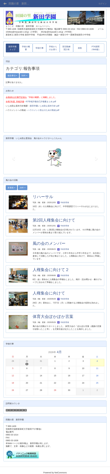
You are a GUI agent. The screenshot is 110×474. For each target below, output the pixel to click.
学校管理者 (63, 203)
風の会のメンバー (49, 243)
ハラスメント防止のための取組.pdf (43, 110)
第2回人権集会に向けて (54, 220)
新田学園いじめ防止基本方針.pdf (44, 106)
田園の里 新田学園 (20, 3)
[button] (13, 157)
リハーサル (43, 197)
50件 (24, 75)
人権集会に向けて (49, 293)
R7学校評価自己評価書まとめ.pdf (41, 101)
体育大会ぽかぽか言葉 (53, 316)
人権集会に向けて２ (51, 269)
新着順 (11, 188)
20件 (22, 188)
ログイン (103, 3)
